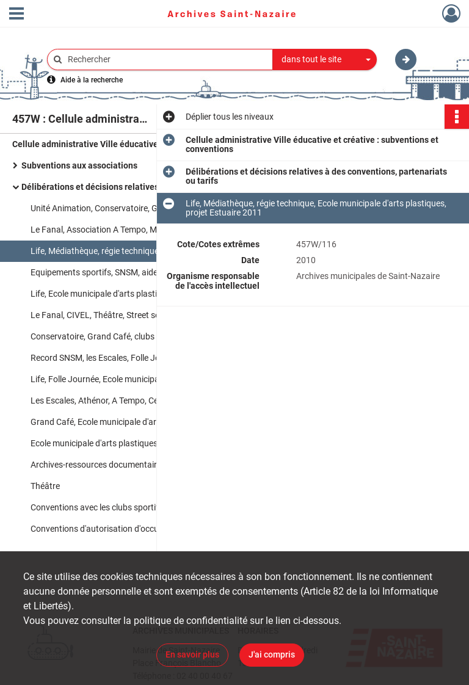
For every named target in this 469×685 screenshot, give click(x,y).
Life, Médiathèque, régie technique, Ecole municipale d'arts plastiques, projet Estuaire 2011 (153, 251)
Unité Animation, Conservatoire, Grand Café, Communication (145, 208)
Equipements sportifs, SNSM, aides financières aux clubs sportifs (152, 272)
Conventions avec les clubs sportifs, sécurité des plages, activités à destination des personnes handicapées (153, 507)
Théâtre (45, 486)
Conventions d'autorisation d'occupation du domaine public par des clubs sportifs (153, 529)
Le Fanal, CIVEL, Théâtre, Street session (105, 315)
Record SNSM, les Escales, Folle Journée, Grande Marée (135, 358)
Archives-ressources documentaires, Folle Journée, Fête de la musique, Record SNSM (153, 464)
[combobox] (325, 60)
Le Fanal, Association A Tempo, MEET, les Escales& (126, 229)
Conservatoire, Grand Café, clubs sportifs (108, 336)
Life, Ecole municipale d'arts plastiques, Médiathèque (129, 294)
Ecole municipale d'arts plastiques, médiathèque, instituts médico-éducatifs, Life (153, 443)
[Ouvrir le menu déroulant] (16, 14)
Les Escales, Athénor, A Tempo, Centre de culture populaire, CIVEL (153, 400)
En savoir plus (192, 654)
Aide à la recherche (91, 80)
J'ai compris (272, 654)
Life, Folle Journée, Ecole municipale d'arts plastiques (130, 379)
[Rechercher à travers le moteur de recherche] (166, 59)
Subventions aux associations (79, 165)
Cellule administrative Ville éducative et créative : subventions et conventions (134, 144)
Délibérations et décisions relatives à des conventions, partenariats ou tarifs (143, 187)
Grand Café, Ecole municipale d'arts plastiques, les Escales (140, 422)
